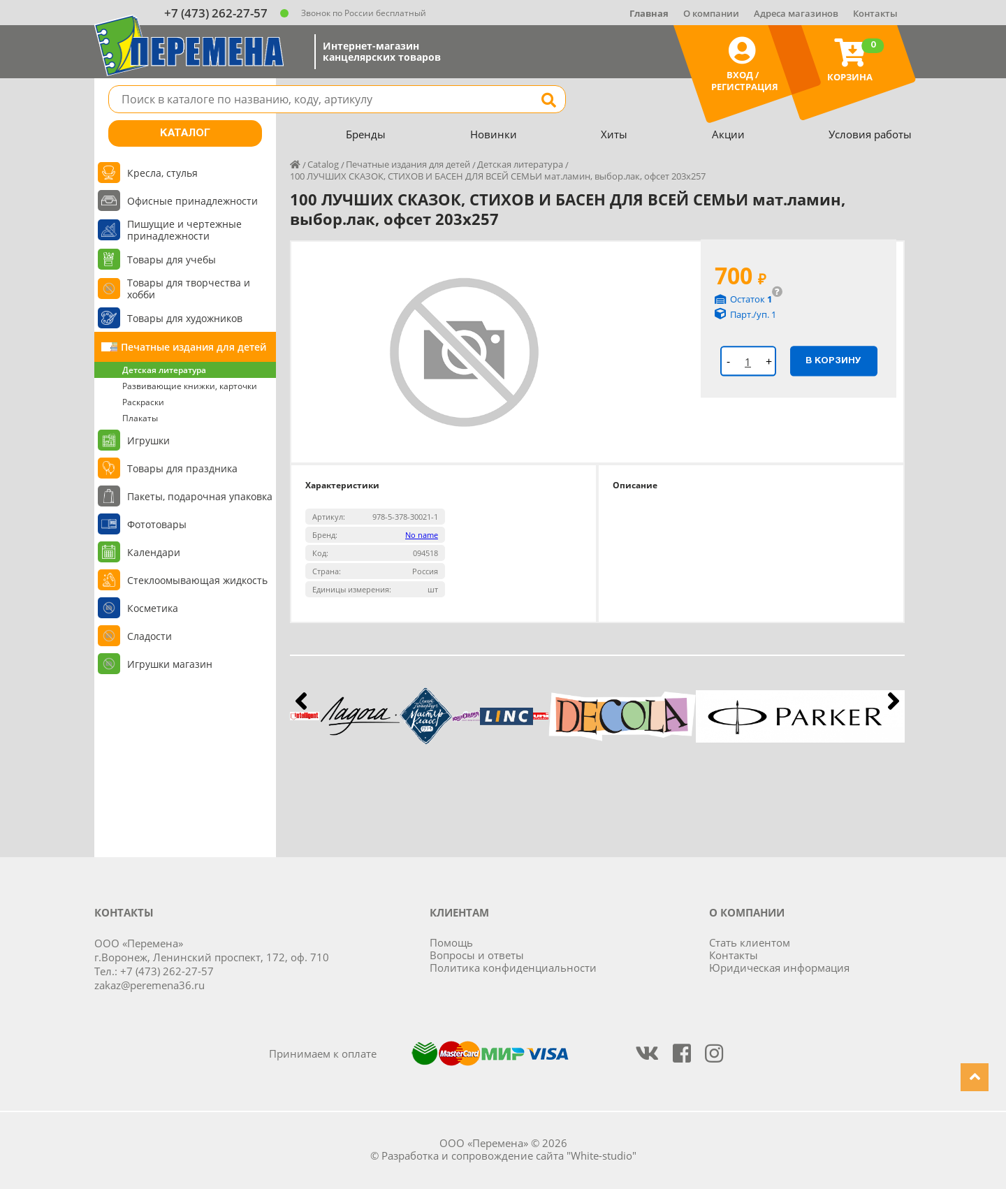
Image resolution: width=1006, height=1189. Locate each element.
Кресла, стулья (162, 173)
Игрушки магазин (169, 664)
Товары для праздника (182, 468)
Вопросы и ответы (477, 955)
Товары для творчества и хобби (188, 288)
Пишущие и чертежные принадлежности (184, 230)
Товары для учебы (171, 259)
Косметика (152, 608)
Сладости (149, 636)
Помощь (451, 942)
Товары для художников (184, 318)
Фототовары (157, 524)
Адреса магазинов (796, 13)
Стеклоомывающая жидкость (197, 580)
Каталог (185, 133)
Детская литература (164, 369)
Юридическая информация (779, 968)
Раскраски (143, 402)
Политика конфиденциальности (513, 968)
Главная (649, 13)
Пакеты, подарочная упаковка (199, 496)
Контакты (875, 13)
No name (421, 535)
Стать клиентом (749, 942)
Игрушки (148, 440)
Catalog (323, 164)
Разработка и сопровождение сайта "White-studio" (508, 1155)
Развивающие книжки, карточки (189, 386)
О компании (711, 13)
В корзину (833, 360)
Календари (153, 552)
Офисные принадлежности (192, 201)
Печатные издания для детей (193, 346)
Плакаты (140, 418)
